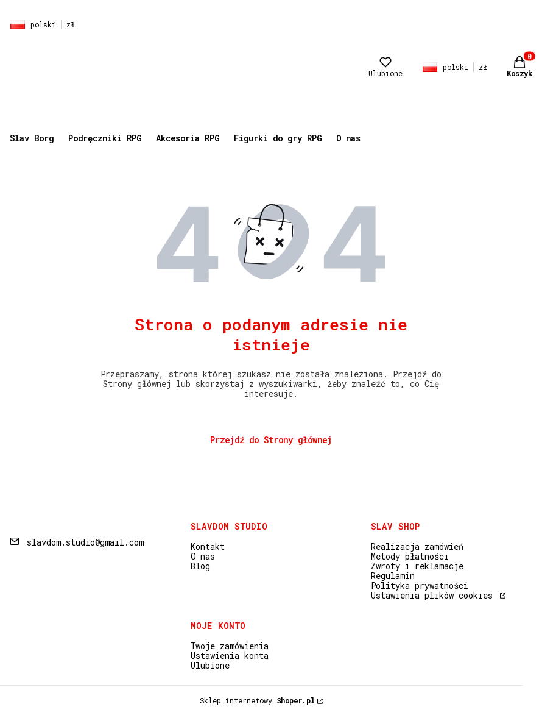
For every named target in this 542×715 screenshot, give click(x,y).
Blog (200, 566)
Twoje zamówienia (230, 646)
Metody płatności (410, 556)
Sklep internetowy (257, 700)
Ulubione (210, 665)
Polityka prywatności (419, 585)
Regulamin (393, 576)
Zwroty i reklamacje (417, 566)
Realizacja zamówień (417, 546)
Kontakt (208, 546)
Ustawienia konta (230, 655)
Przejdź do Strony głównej (271, 440)
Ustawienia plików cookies (434, 595)
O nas (203, 556)
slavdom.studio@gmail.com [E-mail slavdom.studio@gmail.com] (85, 542)
